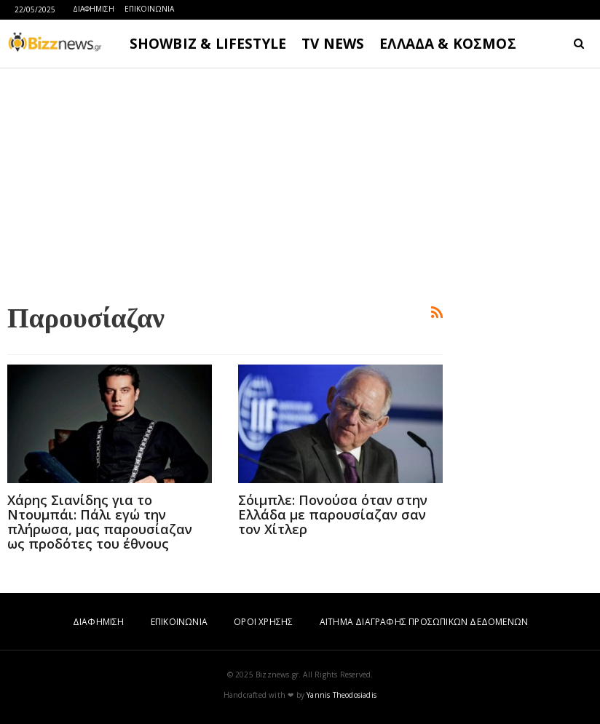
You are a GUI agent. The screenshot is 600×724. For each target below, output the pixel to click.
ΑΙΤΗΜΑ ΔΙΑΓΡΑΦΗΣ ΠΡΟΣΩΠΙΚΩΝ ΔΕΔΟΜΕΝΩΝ (424, 622)
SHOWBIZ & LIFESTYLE (208, 43)
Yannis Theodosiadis (341, 695)
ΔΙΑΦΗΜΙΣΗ (93, 9)
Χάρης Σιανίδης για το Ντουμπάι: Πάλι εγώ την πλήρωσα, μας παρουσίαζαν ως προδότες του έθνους (99, 521)
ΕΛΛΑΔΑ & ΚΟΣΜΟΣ (447, 43)
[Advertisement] (225, 183)
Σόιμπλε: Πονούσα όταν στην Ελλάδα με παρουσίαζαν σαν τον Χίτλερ (332, 514)
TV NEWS (332, 43)
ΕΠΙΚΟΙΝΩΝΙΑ (149, 9)
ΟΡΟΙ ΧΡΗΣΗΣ (263, 622)
